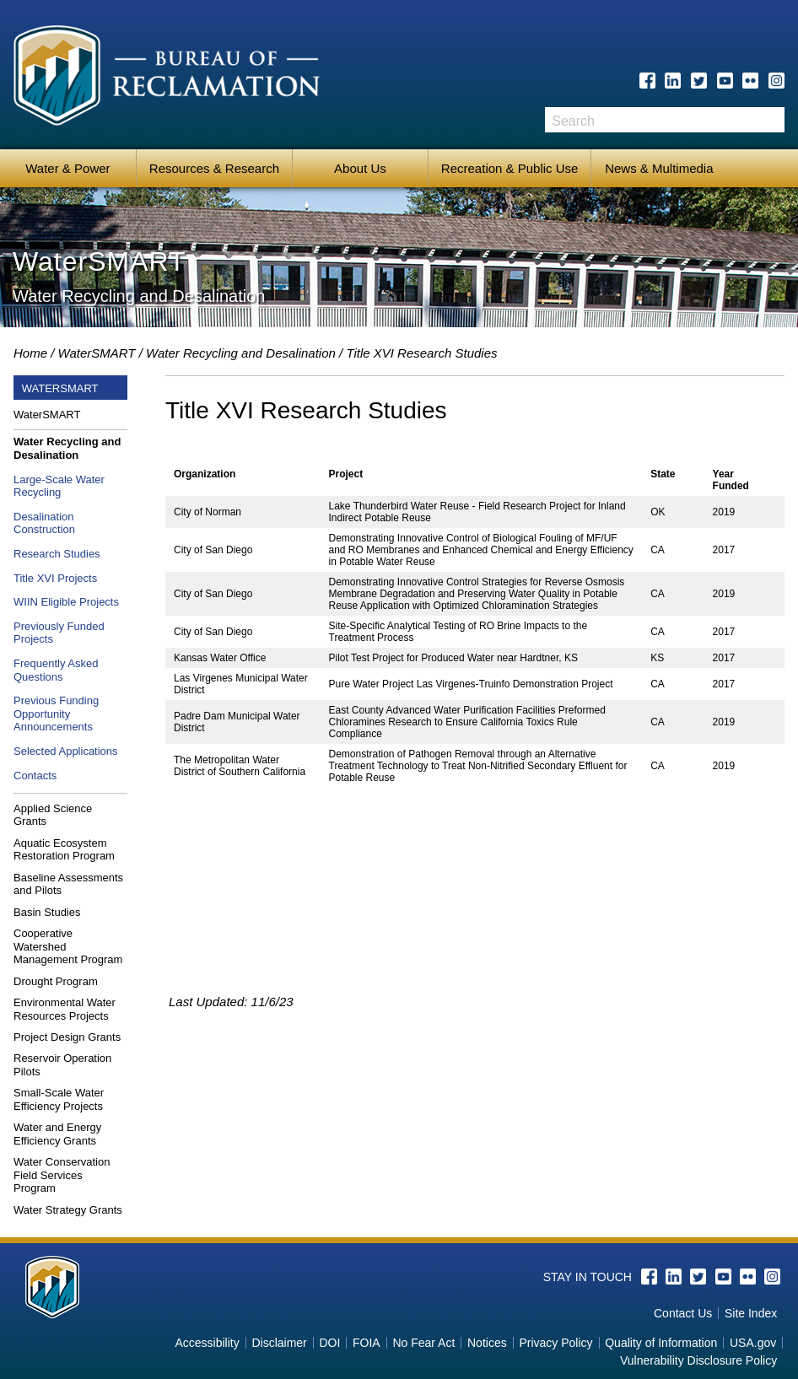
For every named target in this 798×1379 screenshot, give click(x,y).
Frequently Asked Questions (55, 670)
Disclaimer (278, 1342)
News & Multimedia (659, 168)
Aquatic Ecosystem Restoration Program (64, 850)
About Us (360, 168)
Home (30, 353)
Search (772, 125)
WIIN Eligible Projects (66, 601)
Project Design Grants (67, 1037)
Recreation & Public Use (510, 168)
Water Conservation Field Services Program (61, 1174)
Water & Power (67, 168)
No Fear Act (423, 1342)
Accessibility (207, 1342)
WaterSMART (97, 353)
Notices (487, 1342)
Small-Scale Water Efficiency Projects (58, 1099)
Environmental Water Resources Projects (64, 1009)
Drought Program (55, 981)
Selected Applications (65, 751)
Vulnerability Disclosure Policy (698, 1360)
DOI (329, 1342)
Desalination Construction (44, 523)
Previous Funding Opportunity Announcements (56, 713)
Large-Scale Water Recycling (59, 486)
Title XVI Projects (55, 578)
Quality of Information (661, 1342)
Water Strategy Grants (67, 1210)
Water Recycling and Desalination (241, 353)
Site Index (751, 1313)
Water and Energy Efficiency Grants (57, 1134)
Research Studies (56, 553)
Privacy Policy (555, 1342)
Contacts (35, 775)
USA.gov (753, 1342)
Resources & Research (214, 168)
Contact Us (683, 1313)
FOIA (366, 1342)
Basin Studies (47, 912)
